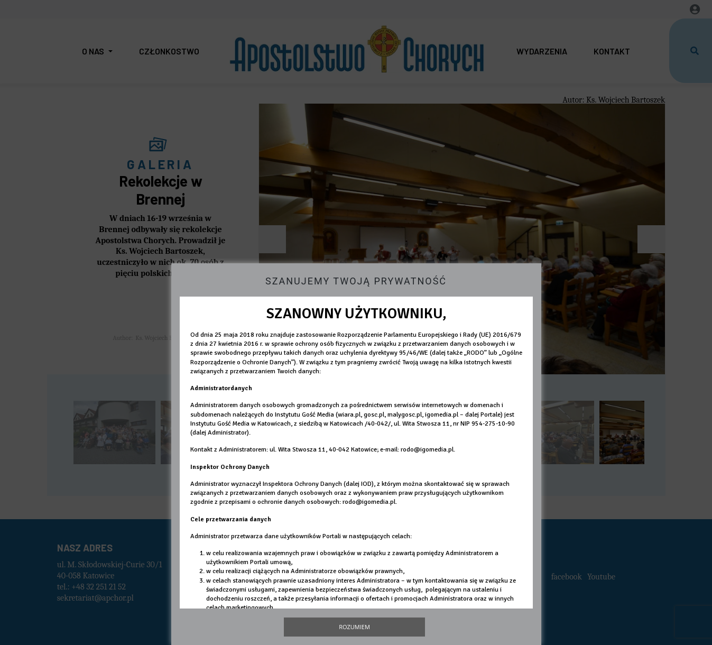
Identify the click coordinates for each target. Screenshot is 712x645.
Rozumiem (354, 627)
